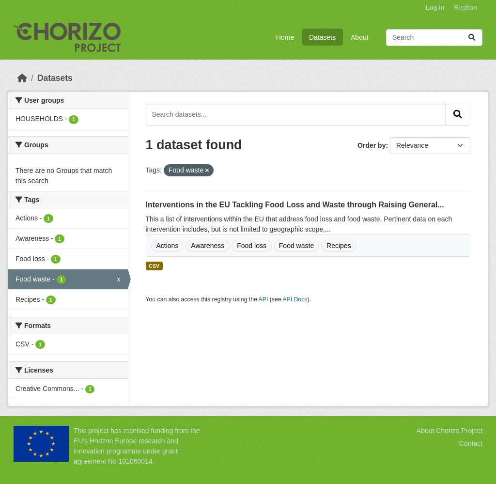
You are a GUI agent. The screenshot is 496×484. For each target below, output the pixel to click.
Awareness (207, 246)
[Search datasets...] (434, 37)
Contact (470, 443)
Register (466, 7)
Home (285, 37)
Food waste (296, 246)
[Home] (22, 78)
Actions (167, 246)
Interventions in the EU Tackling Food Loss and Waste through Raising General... (295, 205)
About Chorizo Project (449, 431)
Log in (435, 7)
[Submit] (471, 37)
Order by (371, 145)
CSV (154, 266)
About (360, 37)
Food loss (251, 246)
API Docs (294, 299)
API (263, 299)
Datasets (322, 37)
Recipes (338, 246)
